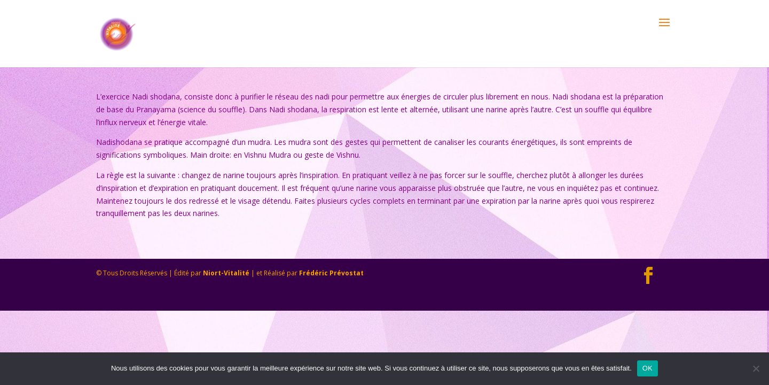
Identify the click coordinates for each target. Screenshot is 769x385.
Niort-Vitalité (226, 273)
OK (647, 368)
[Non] (755, 368)
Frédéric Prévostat (331, 273)
